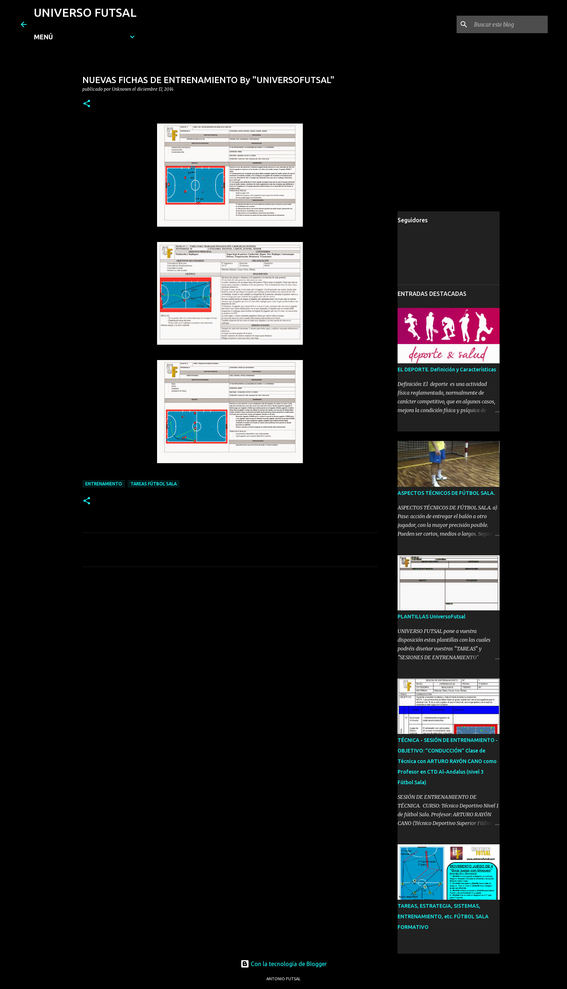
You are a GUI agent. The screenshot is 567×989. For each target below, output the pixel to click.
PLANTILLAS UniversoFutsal (431, 616)
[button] (86, 104)
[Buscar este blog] (509, 24)
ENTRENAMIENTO (103, 483)
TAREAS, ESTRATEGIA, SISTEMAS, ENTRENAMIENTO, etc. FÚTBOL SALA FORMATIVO (443, 916)
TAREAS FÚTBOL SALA (153, 483)
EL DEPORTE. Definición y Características (447, 369)
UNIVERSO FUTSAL (85, 12)
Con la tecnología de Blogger (284, 964)
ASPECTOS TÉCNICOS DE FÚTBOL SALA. (446, 493)
